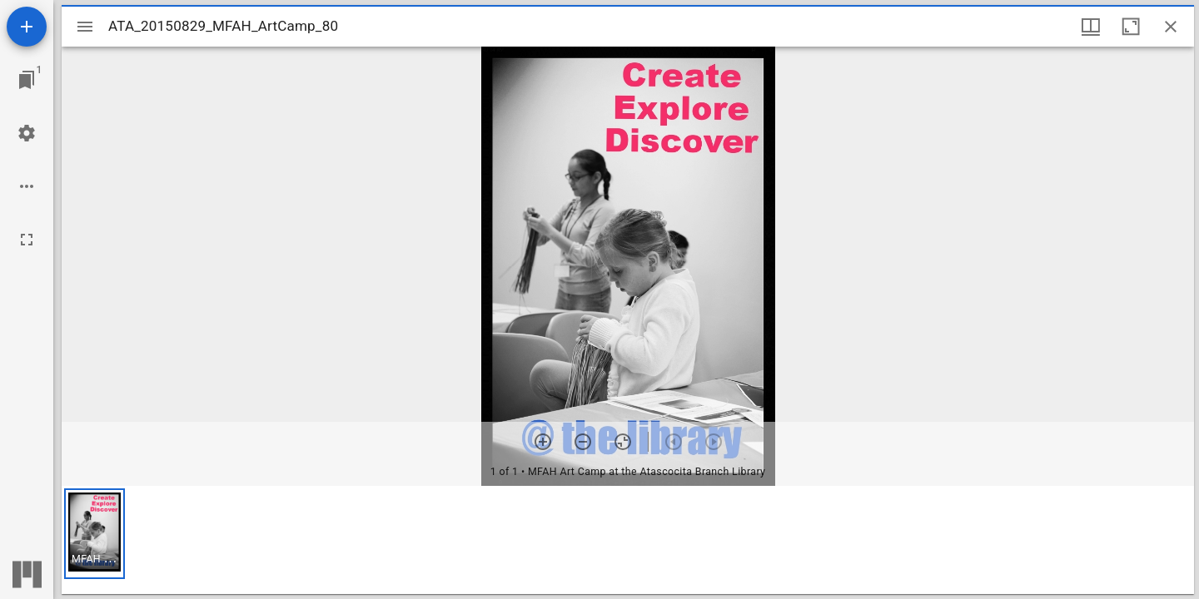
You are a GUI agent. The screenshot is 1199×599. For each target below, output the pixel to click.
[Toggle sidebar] (85, 27)
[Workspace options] (27, 186)
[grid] (628, 540)
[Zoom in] (543, 442)
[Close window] (1171, 27)
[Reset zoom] (623, 442)
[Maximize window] (1131, 27)
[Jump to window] (27, 80)
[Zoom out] (583, 442)
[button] (94, 534)
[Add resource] (27, 27)
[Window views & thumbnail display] (1091, 27)
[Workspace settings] (27, 133)
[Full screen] (27, 240)
